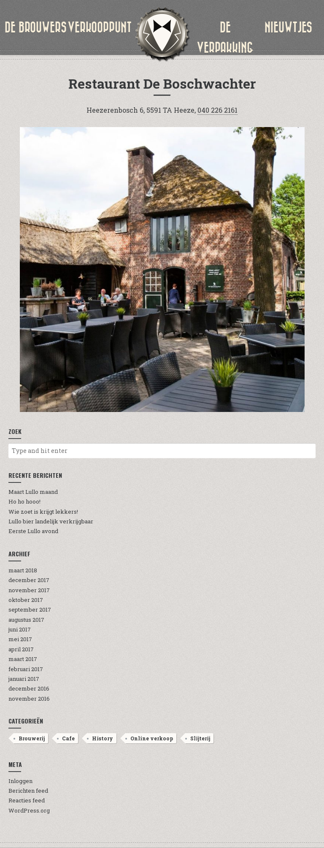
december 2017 (28, 580)
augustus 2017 (26, 619)
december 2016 (28, 688)
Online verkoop (151, 738)
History (102, 738)
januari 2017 (23, 679)
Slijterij (200, 738)
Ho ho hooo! (24, 501)
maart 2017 (22, 659)
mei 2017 (20, 639)
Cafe (68, 738)
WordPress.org (29, 810)
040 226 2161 (217, 110)
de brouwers (36, 27)
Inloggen (20, 781)
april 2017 (21, 649)
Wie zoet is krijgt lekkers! (43, 511)
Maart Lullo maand (33, 492)
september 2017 (29, 609)
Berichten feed (28, 790)
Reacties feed (26, 800)
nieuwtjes (288, 27)
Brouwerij (32, 738)
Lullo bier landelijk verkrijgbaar (50, 521)
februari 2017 (25, 669)
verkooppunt (100, 27)
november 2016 (29, 698)
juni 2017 (19, 629)
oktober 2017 (25, 600)
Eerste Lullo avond (33, 531)
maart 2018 (22, 570)
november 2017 (29, 590)
